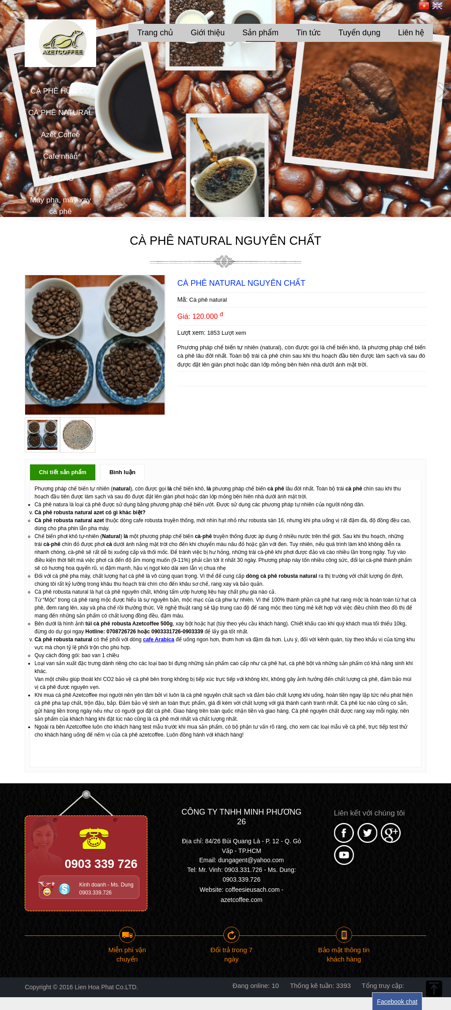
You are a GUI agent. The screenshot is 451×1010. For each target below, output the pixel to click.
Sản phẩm (260, 32)
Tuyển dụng (359, 32)
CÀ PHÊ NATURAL (60, 112)
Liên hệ (411, 32)
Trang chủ (155, 32)
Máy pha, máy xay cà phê (60, 206)
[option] (225, 108)
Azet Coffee (60, 135)
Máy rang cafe (60, 233)
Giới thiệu (208, 32)
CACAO (60, 178)
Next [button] (442, 91)
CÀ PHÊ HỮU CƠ (60, 91)
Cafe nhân (60, 156)
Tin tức (308, 32)
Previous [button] (9, 91)
